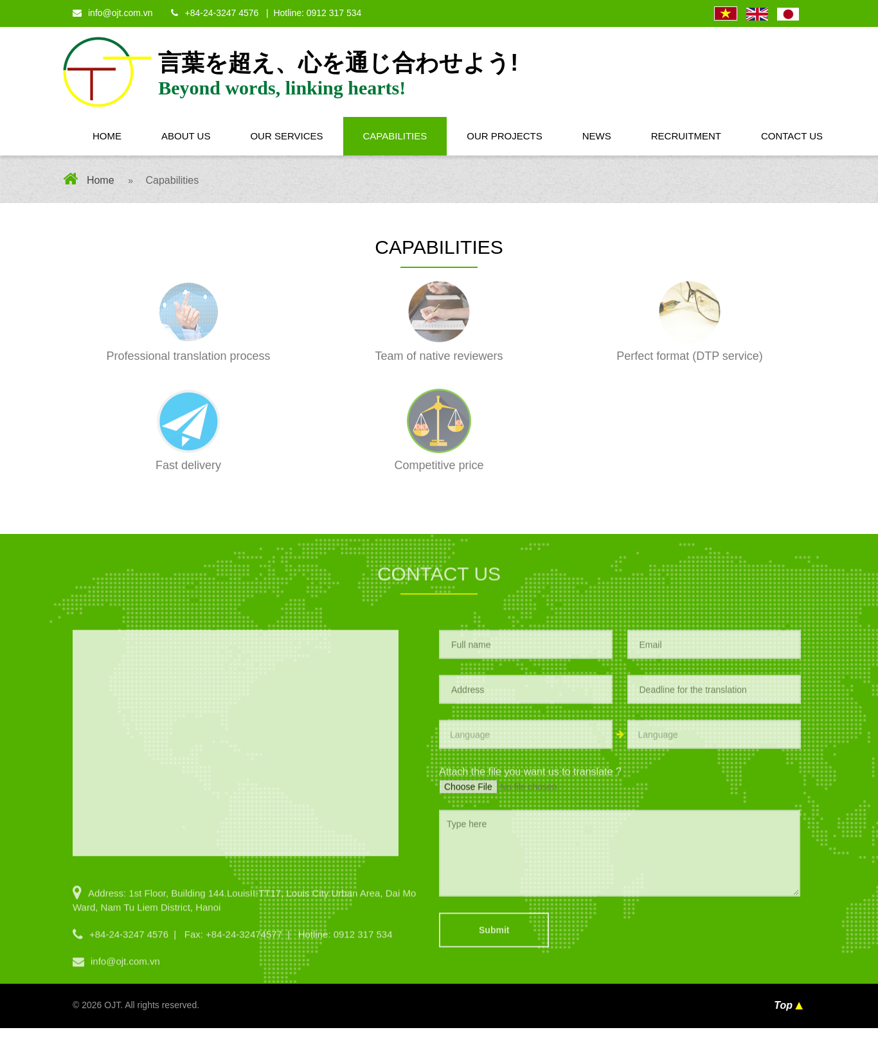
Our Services (286, 135)
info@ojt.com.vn (113, 13)
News (596, 135)
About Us (185, 135)
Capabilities (395, 135)
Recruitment (686, 135)
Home (107, 135)
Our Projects (504, 135)
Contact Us (792, 135)
